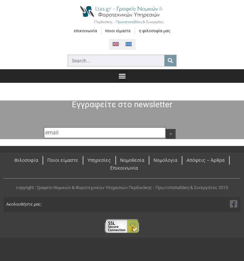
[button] (122, 76)
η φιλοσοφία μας (154, 31)
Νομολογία (165, 160)
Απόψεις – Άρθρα (205, 160)
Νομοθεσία (132, 160)
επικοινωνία (85, 31)
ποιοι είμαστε (118, 31)
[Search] (170, 60)
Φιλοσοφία (26, 160)
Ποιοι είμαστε (62, 160)
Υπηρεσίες (99, 160)
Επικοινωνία (124, 168)
